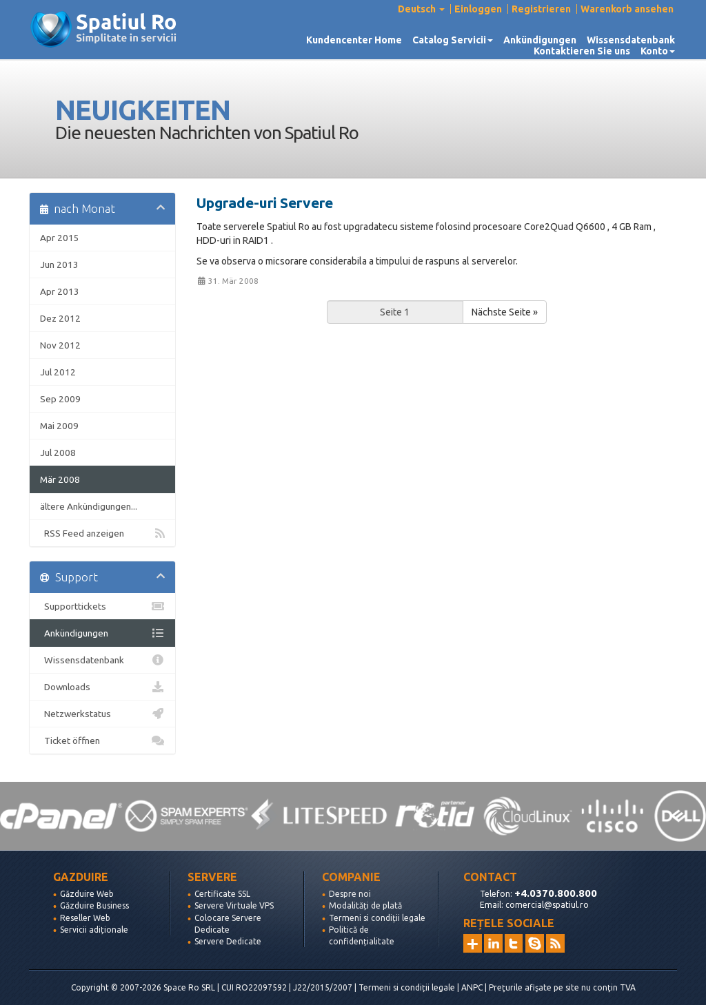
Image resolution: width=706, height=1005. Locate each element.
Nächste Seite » (505, 312)
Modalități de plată (365, 905)
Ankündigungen (539, 39)
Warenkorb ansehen (627, 9)
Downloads (102, 686)
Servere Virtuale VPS (234, 905)
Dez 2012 (60, 318)
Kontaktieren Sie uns (582, 50)
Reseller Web (85, 917)
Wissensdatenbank (631, 39)
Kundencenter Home (354, 39)
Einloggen (478, 9)
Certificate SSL (222, 893)
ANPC (472, 987)
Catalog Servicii (452, 39)
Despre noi (350, 893)
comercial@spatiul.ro (547, 904)
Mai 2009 (59, 425)
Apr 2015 (59, 237)
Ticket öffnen (102, 740)
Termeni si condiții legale (377, 917)
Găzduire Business (94, 905)
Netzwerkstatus (102, 713)
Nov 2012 (60, 345)
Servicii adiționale (94, 929)
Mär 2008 (60, 479)
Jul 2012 (58, 371)
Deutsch (421, 9)
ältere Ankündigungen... (88, 506)
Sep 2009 (60, 398)
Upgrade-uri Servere (264, 202)
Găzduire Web (87, 893)
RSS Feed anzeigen (102, 533)
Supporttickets (102, 606)
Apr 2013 (59, 291)
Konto (658, 50)
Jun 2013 (59, 264)
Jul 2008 (58, 452)
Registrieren (541, 9)
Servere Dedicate (227, 941)
